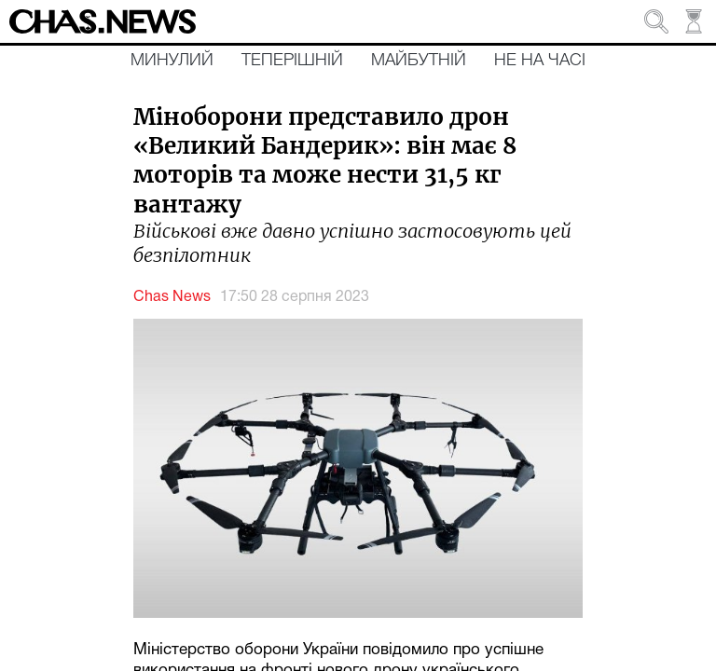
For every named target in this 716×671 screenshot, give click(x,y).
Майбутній (418, 60)
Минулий (172, 60)
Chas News (172, 297)
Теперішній (292, 60)
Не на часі (539, 60)
